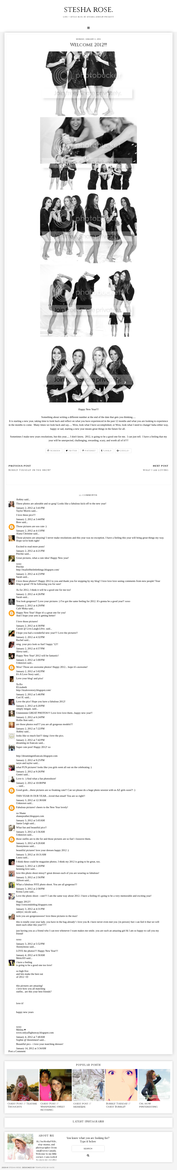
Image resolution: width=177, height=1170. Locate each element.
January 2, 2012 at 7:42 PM (30, 740)
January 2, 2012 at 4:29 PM (30, 605)
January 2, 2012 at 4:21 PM (30, 550)
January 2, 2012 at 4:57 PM (30, 648)
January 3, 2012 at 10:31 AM (31, 854)
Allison (20, 880)
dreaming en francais (27, 743)
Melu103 (21, 958)
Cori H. (20, 697)
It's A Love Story (25, 674)
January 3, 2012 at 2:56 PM (30, 877)
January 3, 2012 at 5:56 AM (30, 831)
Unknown (21, 662)
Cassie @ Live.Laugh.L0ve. (30, 628)
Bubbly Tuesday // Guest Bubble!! (118, 1105)
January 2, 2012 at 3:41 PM (30, 507)
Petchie (20, 553)
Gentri (19, 774)
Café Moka (22, 608)
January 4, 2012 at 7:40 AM (30, 1037)
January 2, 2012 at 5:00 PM (30, 660)
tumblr (106, 451)
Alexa (19, 651)
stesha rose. (88, 9)
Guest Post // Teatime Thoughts (22, 1105)
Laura (19, 857)
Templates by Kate (44, 1167)
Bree (18, 522)
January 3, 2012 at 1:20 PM (30, 866)
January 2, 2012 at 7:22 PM (30, 728)
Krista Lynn (22, 891)
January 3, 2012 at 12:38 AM (31, 800)
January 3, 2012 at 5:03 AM (30, 820)
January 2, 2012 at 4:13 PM (30, 530)
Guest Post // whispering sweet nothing (52, 1107)
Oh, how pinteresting (148, 1105)
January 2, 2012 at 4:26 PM (30, 594)
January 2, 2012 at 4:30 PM (30, 625)
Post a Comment (17, 1051)
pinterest (89, 451)
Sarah (19, 577)
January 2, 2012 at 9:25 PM (30, 760)
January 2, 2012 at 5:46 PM (30, 694)
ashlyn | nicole (23, 911)
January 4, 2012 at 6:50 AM (30, 955)
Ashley (20, 499)
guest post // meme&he (82, 1105)
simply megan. (23, 708)
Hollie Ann (22, 720)
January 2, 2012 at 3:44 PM (30, 519)
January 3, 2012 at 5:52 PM (30, 943)
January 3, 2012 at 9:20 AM (30, 843)
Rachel (20, 640)
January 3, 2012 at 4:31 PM (30, 909)
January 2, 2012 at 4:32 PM (30, 637)
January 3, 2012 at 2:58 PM (30, 888)
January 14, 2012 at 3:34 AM (31, 1048)
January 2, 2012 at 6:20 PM (30, 705)
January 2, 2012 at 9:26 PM (30, 771)
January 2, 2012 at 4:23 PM (30, 574)
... (17, 785)
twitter (71, 451)
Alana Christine (24, 533)
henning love (23, 868)
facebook (54, 451)
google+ (123, 451)
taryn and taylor (24, 763)
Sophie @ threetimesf (27, 1040)
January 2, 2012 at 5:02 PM (30, 671)
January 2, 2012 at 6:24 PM (30, 717)
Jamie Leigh (22, 823)
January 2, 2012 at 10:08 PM (31, 783)
